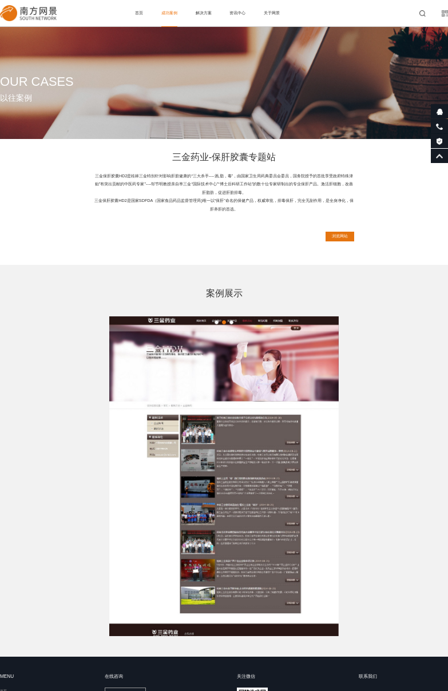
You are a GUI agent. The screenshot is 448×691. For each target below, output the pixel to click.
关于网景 (272, 12)
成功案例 (169, 12)
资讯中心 (237, 12)
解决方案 (204, 12)
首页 (139, 12)
